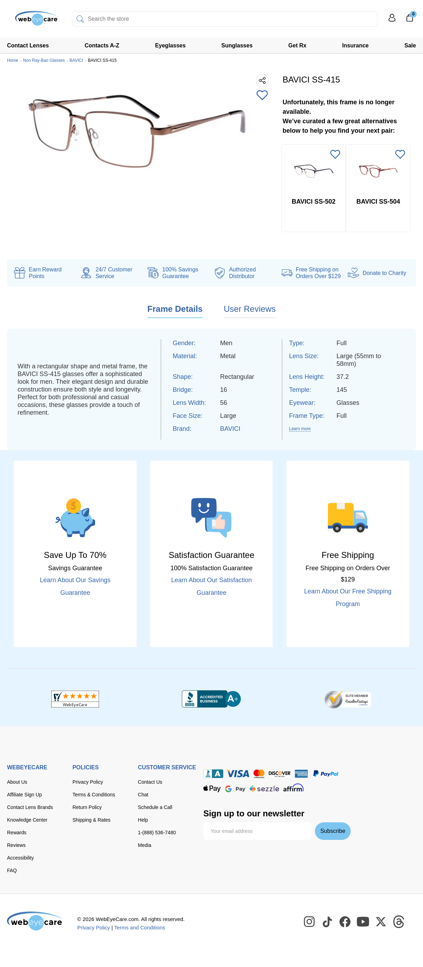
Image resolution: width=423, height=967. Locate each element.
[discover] (280, 773)
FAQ (12, 870)
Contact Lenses (28, 45)
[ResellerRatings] (347, 699)
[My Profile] (392, 21)
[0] (409, 20)
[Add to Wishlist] (262, 95)
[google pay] (235, 788)
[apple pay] (212, 788)
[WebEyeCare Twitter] (381, 922)
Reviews (16, 845)
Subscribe (332, 831)
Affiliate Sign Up (24, 794)
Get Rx (297, 45)
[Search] (80, 19)
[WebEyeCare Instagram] (309, 922)
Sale (410, 45)
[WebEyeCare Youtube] (363, 922)
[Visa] (237, 773)
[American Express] (301, 773)
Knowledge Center (27, 820)
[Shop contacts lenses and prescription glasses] (29, 21)
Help (143, 820)
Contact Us (150, 782)
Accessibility (20, 858)
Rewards (16, 832)
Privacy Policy (87, 782)
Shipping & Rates (91, 820)
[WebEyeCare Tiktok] (327, 922)
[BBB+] (211, 699)
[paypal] (326, 773)
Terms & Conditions (93, 794)
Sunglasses (237, 45)
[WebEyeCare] (35, 921)
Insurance (355, 45)
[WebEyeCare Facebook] (345, 922)
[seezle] (264, 788)
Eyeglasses (170, 45)
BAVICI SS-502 (314, 201)
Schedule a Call (155, 807)
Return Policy (86, 807)
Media (144, 845)
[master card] (259, 773)
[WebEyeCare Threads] (399, 922)
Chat (143, 794)
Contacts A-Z (102, 45)
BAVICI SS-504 (378, 201)
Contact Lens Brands (30, 807)
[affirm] (293, 787)
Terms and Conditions (139, 927)
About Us (17, 782)
